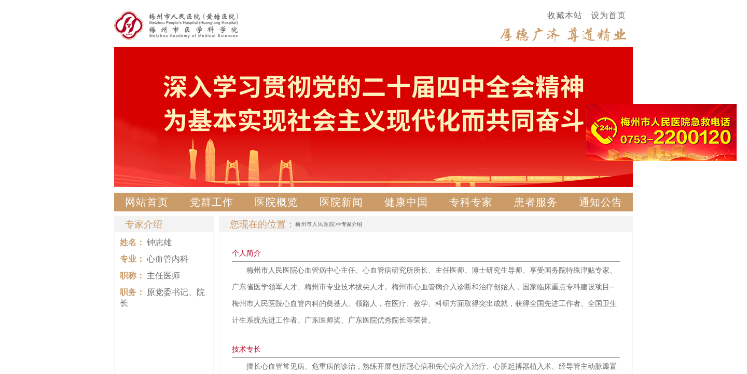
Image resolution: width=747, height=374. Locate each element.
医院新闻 (341, 202)
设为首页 (608, 15)
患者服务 (536, 202)
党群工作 (211, 202)
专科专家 (471, 202)
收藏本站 (565, 15)
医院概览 (276, 202)
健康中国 (406, 202)
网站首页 (147, 202)
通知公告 (600, 202)
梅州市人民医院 (315, 224)
